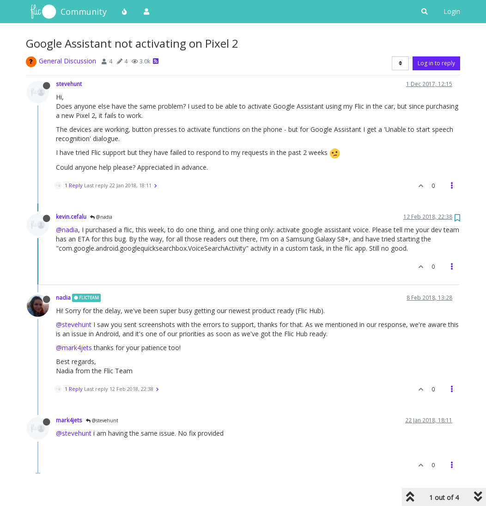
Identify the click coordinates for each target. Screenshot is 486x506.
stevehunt (69, 83)
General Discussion (67, 60)
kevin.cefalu (71, 216)
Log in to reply (436, 63)
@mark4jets (74, 347)
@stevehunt (73, 324)
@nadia (101, 217)
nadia (63, 297)
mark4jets (69, 420)
